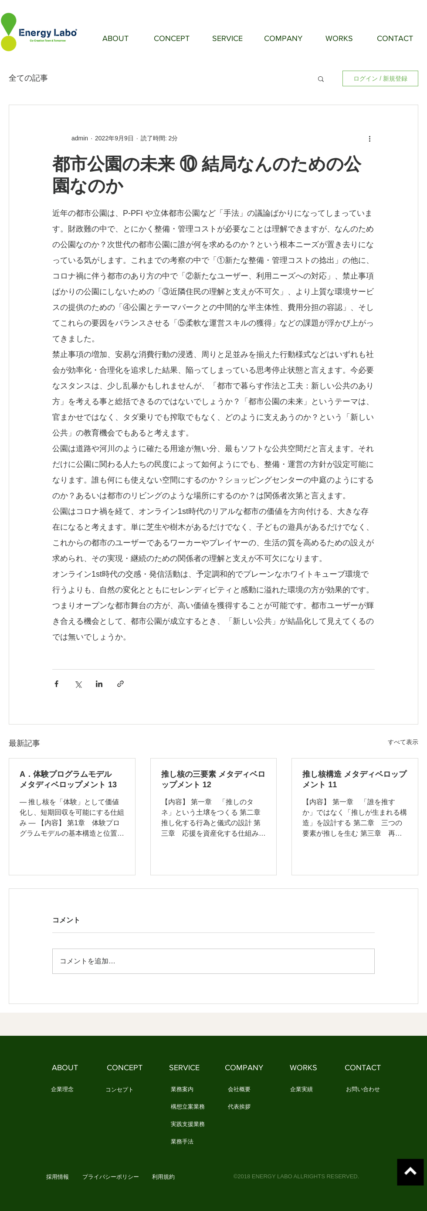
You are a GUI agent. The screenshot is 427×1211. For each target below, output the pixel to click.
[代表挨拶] (239, 1107)
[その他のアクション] (369, 138)
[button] (321, 78)
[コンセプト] (119, 1090)
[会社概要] (239, 1090)
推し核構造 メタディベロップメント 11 (354, 779)
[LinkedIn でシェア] (99, 684)
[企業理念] (62, 1090)
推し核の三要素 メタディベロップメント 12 (213, 779)
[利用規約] (163, 1177)
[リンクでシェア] (120, 684)
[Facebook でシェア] (56, 684)
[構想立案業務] (187, 1107)
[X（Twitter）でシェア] (78, 684)
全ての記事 (28, 78)
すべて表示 (403, 741)
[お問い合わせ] (363, 1090)
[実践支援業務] (187, 1124)
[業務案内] (181, 1090)
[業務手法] (181, 1142)
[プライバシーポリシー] (110, 1177)
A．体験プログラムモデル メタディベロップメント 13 (69, 779)
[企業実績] (301, 1090)
